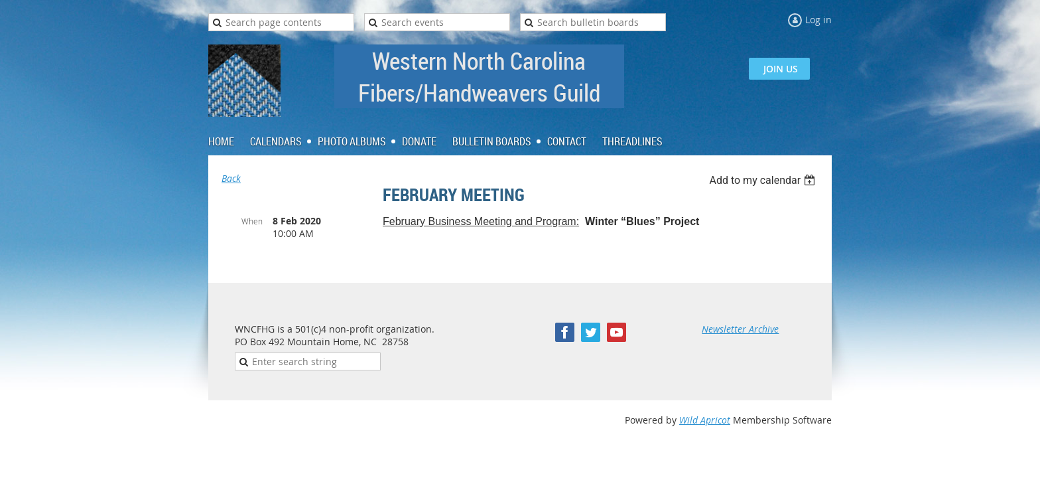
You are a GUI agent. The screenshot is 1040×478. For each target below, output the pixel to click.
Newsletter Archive (740, 329)
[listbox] (763, 180)
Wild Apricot (704, 420)
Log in (818, 19)
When (252, 221)
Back (231, 178)
